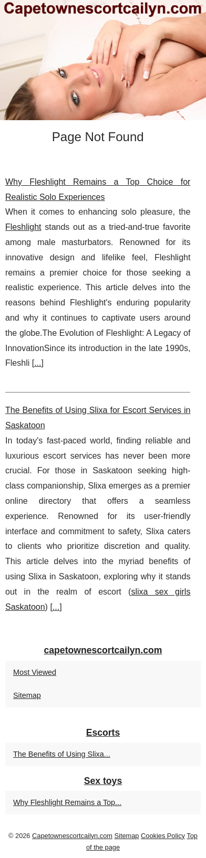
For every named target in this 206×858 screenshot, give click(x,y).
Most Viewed (34, 672)
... (37, 362)
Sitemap (27, 695)
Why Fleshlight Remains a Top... (67, 802)
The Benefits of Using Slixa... (61, 754)
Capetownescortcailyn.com (72, 836)
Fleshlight (23, 227)
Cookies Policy (163, 836)
